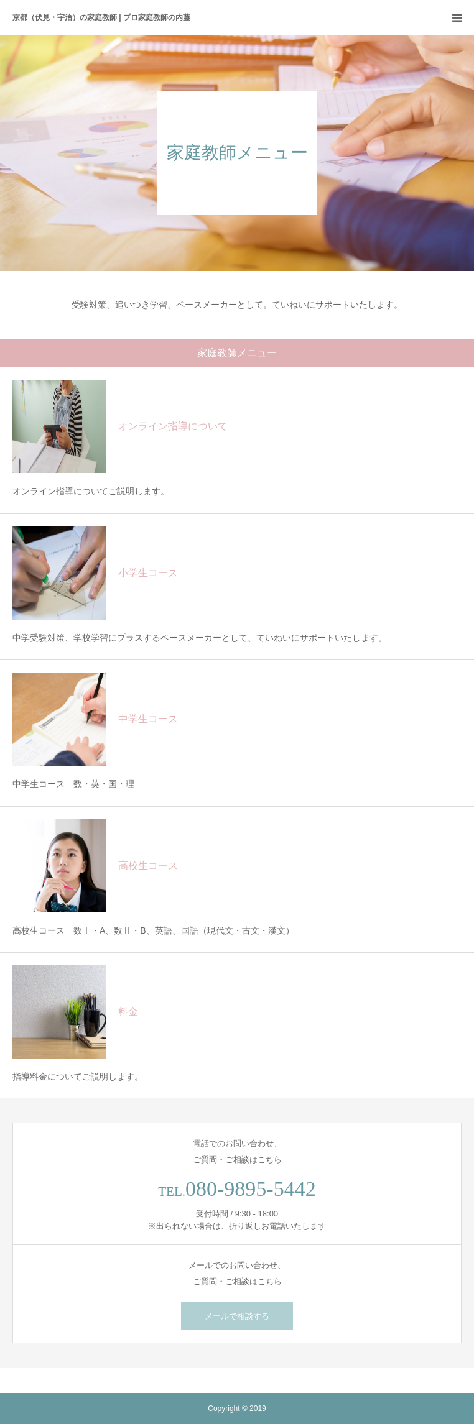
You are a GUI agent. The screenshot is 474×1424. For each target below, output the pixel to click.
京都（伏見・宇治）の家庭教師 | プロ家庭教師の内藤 (101, 17)
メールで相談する (237, 1316)
